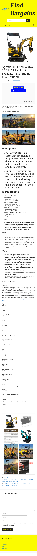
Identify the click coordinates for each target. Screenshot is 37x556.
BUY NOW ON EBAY (18, 87)
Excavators (6, 477)
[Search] (28, 20)
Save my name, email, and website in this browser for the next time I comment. (18, 524)
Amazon (4, 542)
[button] (33, 25)
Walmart (4, 544)
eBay (3, 546)
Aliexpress (4, 548)
